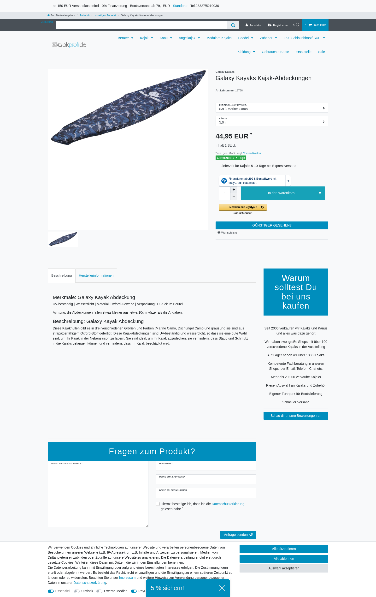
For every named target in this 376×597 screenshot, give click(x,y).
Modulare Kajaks (218, 38)
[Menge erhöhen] (233, 189)
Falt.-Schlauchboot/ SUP (302, 38)
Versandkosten (251, 153)
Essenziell (62, 591)
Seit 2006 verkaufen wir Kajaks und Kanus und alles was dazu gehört (295, 330)
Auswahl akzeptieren (283, 568)
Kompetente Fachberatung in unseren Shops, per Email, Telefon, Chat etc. (296, 366)
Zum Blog (47, 21)
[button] (272, 209)
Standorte (180, 6)
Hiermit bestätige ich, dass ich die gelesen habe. (203, 506)
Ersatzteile (303, 52)
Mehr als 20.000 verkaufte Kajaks (296, 377)
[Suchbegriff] (141, 25)
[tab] (62, 276)
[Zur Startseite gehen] (61, 15)
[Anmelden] (253, 25)
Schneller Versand (296, 402)
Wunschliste (227, 232)
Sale (321, 52)
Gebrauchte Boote (275, 52)
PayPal (143, 591)
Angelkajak (187, 38)
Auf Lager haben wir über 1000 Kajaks (295, 355)
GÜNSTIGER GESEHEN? (271, 225)
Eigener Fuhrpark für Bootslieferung (296, 394)
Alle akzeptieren (284, 549)
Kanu (164, 38)
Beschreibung (61, 275)
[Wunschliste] (296, 25)
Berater (124, 38)
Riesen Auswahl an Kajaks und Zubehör (296, 385)
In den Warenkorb (294, 193)
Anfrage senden (238, 535)
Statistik (87, 591)
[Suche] (233, 25)
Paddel (244, 38)
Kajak (144, 38)
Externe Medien (116, 591)
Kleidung (245, 52)
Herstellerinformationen (96, 275)
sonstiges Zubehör (105, 15)
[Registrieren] (277, 25)
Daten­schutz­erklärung (89, 583)
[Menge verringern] (233, 196)
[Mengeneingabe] (224, 193)
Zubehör (84, 15)
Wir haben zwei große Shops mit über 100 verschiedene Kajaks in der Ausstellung (295, 344)
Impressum (127, 577)
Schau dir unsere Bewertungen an (295, 416)
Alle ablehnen (284, 559)
